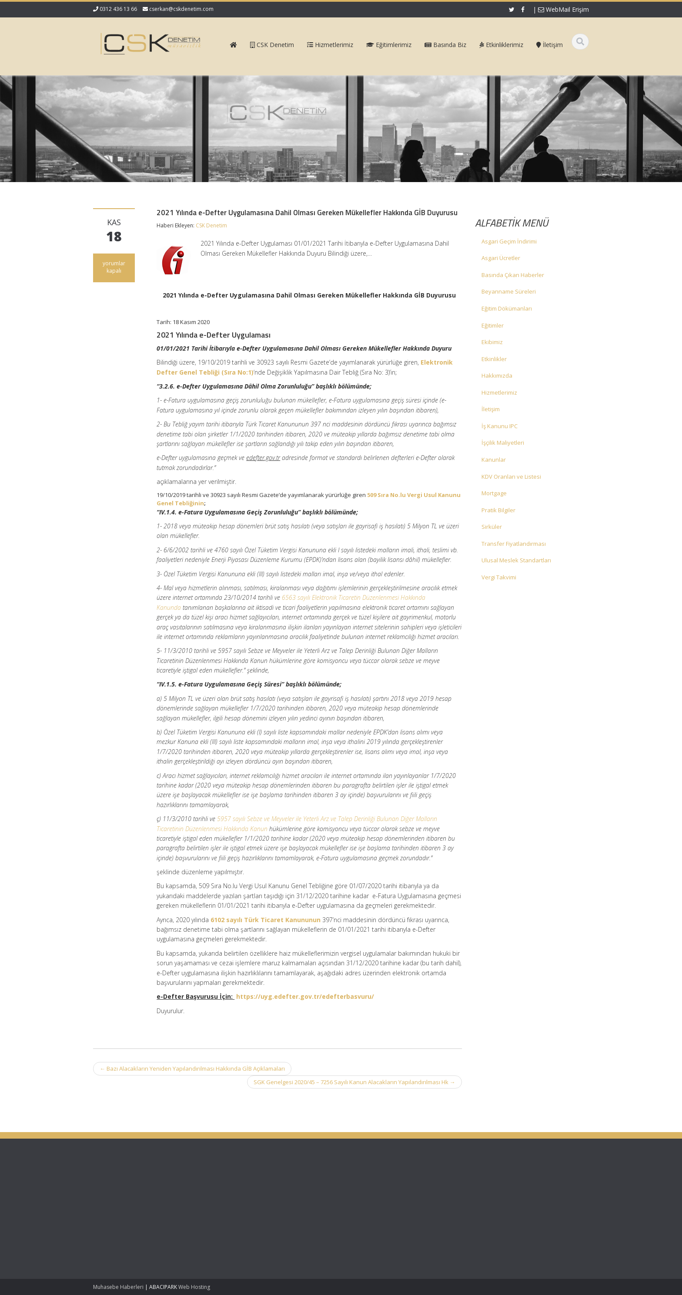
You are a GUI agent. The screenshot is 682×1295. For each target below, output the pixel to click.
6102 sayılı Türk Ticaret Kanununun (266, 920)
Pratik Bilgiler (498, 510)
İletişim (490, 409)
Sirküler (491, 527)
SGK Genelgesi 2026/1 (122, 1208)
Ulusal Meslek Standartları (516, 560)
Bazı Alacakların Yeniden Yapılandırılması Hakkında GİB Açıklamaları (192, 1068)
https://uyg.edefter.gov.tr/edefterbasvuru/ (305, 996)
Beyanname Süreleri (508, 291)
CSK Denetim (211, 225)
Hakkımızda (496, 375)
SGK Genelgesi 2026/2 (122, 1191)
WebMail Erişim (563, 9)
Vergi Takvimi (498, 577)
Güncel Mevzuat (379, 1211)
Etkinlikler (494, 359)
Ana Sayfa (372, 1187)
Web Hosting (194, 1287)
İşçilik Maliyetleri (502, 442)
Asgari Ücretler (500, 258)
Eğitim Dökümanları (506, 308)
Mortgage (494, 493)
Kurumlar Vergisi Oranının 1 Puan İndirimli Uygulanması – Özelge (137, 1229)
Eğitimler (492, 325)
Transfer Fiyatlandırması (513, 544)
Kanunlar (493, 459)
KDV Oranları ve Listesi (511, 476)
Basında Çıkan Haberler (512, 275)
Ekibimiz (492, 342)
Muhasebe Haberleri (118, 1287)
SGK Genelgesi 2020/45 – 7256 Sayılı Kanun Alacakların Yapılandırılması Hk (354, 1082)
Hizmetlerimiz (499, 392)
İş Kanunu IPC (499, 426)
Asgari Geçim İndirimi (509, 241)
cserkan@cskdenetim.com (181, 9)
